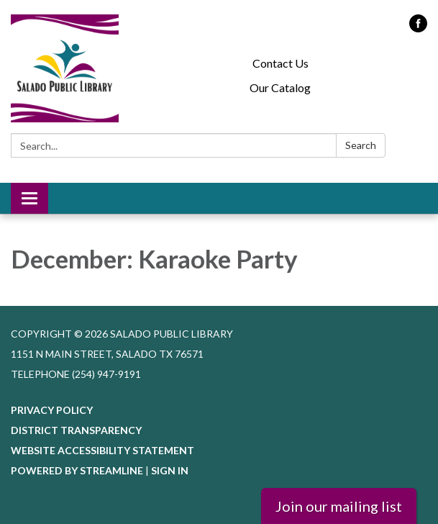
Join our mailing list (338, 506)
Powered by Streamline (77, 470)
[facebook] (418, 28)
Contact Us (280, 63)
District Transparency (76, 430)
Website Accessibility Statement (102, 450)
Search (360, 145)
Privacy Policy (52, 410)
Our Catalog (280, 87)
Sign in (169, 470)
